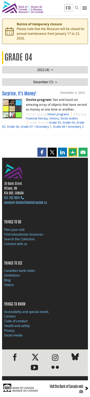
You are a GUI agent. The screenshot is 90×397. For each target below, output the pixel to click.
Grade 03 (55, 122)
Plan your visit (14, 229)
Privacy (9, 330)
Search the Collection (19, 239)
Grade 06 (13, 126)
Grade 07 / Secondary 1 (36, 126)
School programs (58, 114)
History (54, 118)
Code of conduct (16, 321)
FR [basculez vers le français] (68, 8)
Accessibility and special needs (26, 311)
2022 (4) (45, 70)
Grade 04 (69, 122)
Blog (7, 280)
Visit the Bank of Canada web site (69, 389)
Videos (9, 285)
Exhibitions (12, 275)
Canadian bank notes (19, 270)
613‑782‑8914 (12, 198)
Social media (13, 335)
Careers (10, 316)
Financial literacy (37, 118)
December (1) (45, 82)
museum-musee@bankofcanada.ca (25, 202)
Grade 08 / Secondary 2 (68, 126)
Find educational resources (23, 234)
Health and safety (17, 325)
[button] (41, 152)
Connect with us (15, 244)
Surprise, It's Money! (19, 94)
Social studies (69, 118)
